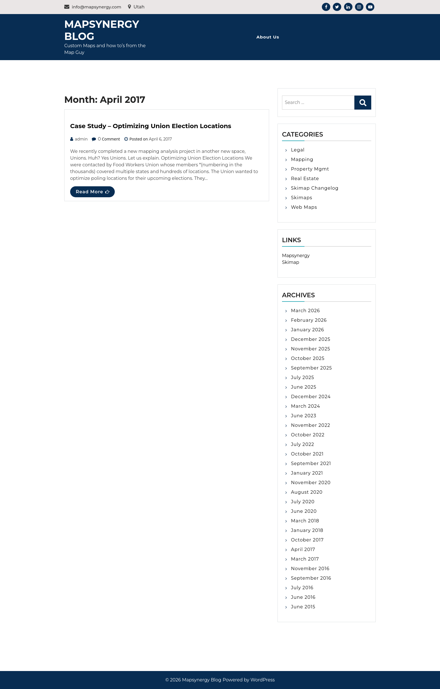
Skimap (290, 262)
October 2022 (308, 435)
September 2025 (311, 368)
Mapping (302, 159)
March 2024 (305, 406)
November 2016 (310, 568)
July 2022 (302, 444)
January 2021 (307, 473)
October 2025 (308, 358)
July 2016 (302, 587)
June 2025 (303, 387)
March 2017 (305, 559)
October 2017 (307, 540)
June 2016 (303, 597)
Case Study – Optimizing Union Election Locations (150, 126)
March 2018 (305, 520)
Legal (298, 150)
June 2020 (304, 511)
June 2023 (303, 415)
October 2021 (307, 454)
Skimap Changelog (315, 188)
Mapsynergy (296, 255)
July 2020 (303, 501)
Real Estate (305, 178)
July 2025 (302, 377)
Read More (93, 191)
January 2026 (307, 329)
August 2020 (307, 492)
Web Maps (304, 207)
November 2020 (311, 482)
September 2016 (311, 578)
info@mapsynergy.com (92, 7)
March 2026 (305, 310)
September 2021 (311, 463)
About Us (267, 37)
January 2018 (307, 530)
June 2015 (303, 606)
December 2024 (311, 396)
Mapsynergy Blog (101, 30)
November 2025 (310, 349)
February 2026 (309, 320)
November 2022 (310, 425)
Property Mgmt (310, 169)
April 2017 (303, 549)
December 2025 (310, 339)
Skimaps (301, 197)
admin (81, 139)
